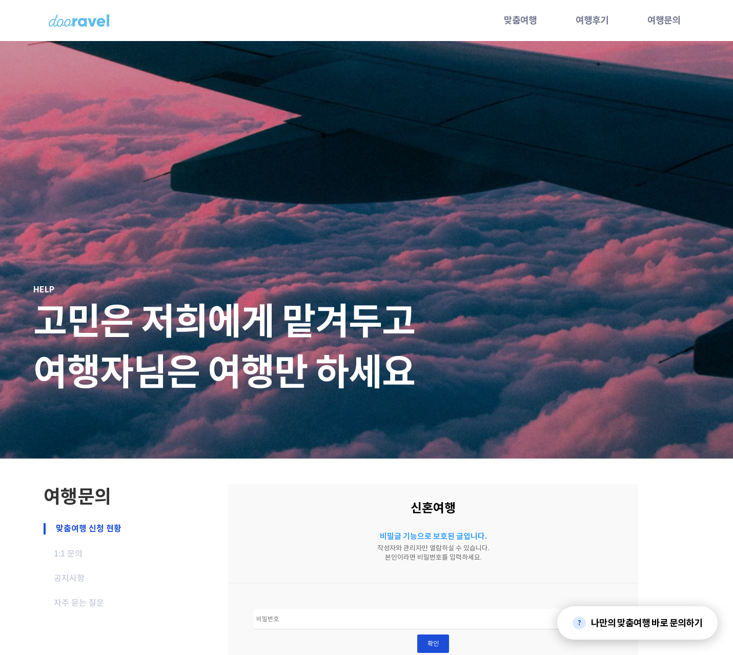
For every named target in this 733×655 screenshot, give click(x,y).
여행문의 (663, 20)
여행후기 (592, 20)
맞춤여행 (520, 20)
